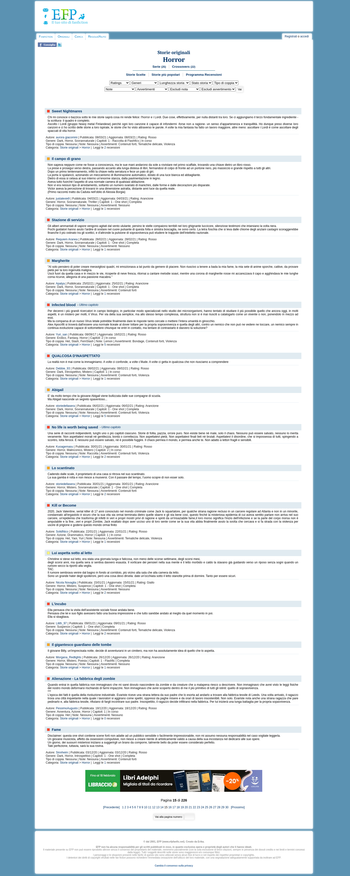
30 (226, 807)
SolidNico (62, 531)
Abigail (57, 390)
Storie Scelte (136, 74)
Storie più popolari (166, 74)
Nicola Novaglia (66, 582)
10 (145, 807)
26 (210, 807)
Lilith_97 (61, 623)
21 (190, 807)
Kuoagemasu (64, 446)
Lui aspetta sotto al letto (72, 553)
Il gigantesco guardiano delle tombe (81, 645)
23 (198, 807)
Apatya (60, 283)
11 (149, 807)
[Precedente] (112, 807)
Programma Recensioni (204, 74)
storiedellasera (65, 406)
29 (222, 807)
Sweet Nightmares (67, 111)
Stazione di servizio (68, 220)
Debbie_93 (63, 368)
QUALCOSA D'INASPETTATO (76, 356)
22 (194, 807)
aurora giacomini (67, 137)
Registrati (291, 36)
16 (170, 807)
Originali (64, 36)
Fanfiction (45, 36)
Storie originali (174, 52)
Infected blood (64, 305)
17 (173, 807)
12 (153, 807)
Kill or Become (64, 505)
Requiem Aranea (67, 239)
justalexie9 (63, 198)
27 (214, 807)
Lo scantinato (63, 468)
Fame (56, 730)
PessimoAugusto (67, 708)
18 (178, 807)
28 (218, 807)
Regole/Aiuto (97, 36)
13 (157, 807)
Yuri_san (61, 334)
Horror (174, 60)
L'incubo (59, 604)
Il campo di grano (66, 159)
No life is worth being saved (75, 427)
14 (161, 807)
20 (186, 807)
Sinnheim (62, 752)
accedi (304, 36)
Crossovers (183, 66)
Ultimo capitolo (88, 305)
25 (206, 807)
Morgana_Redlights (68, 657)
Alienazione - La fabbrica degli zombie (83, 679)
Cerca (79, 36)
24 (202, 807)
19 (182, 807)
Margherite (61, 261)
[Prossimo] (237, 807)
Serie (159, 66)
